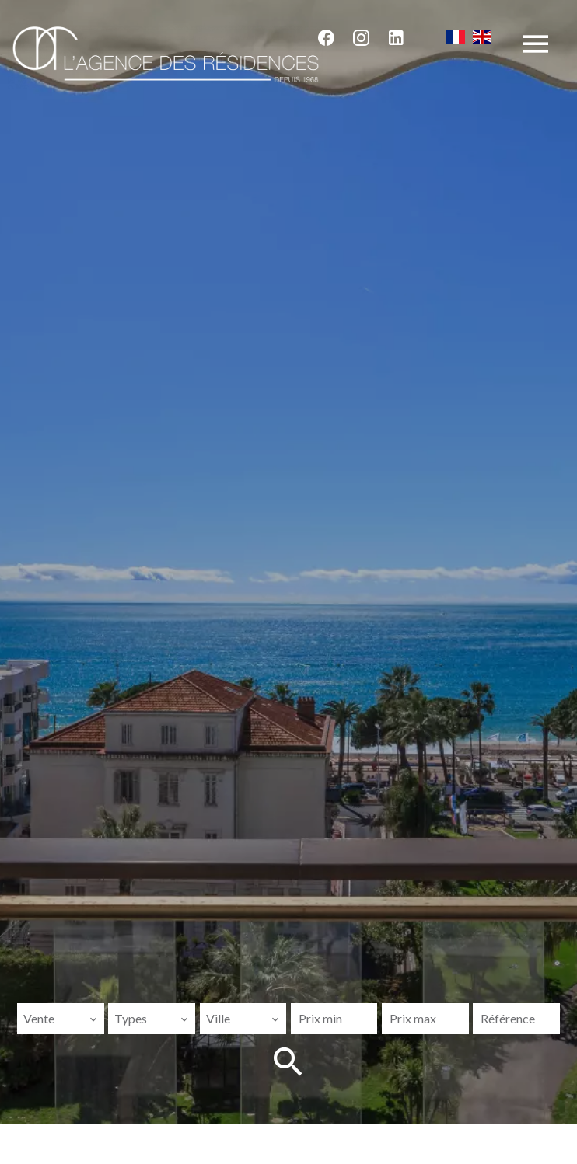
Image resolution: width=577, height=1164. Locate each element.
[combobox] (60, 1018)
